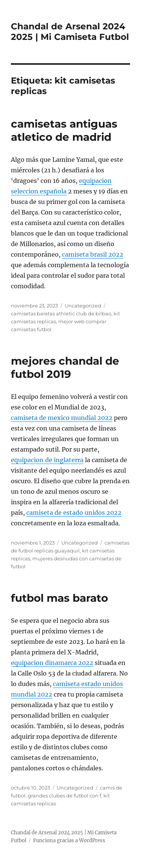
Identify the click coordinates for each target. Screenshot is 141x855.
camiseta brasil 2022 (92, 254)
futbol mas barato (59, 598)
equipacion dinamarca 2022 (52, 662)
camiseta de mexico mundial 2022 (61, 417)
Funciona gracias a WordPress (69, 840)
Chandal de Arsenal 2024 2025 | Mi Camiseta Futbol (70, 31)
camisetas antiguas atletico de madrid (64, 130)
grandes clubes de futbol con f (64, 796)
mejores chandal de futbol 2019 (65, 367)
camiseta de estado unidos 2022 (73, 512)
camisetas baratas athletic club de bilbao (61, 313)
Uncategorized (83, 306)
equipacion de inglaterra (47, 460)
